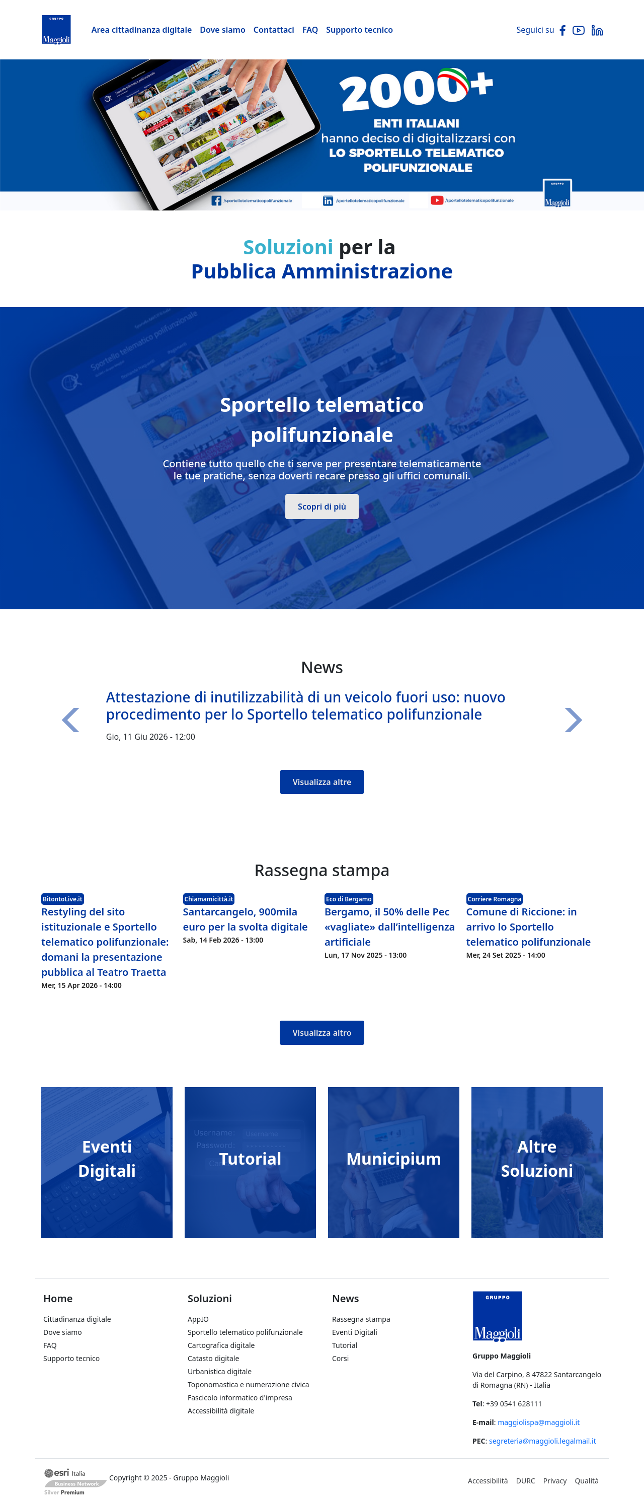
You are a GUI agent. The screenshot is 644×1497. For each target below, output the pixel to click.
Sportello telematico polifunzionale (245, 1332)
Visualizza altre (322, 782)
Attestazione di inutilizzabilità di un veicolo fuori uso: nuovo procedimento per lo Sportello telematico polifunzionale (306, 705)
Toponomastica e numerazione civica (248, 1384)
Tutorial (250, 1158)
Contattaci (274, 29)
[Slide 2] (331, 196)
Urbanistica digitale (220, 1371)
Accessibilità (488, 1480)
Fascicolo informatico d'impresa (240, 1397)
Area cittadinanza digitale (142, 29)
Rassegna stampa (361, 1319)
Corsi (340, 1358)
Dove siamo (223, 29)
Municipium (393, 1158)
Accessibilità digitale (221, 1410)
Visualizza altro (321, 1032)
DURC (525, 1480)
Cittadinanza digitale (77, 1319)
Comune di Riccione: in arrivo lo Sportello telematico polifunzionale (528, 927)
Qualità (587, 1480)
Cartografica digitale (221, 1345)
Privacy (555, 1480)
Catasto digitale (213, 1358)
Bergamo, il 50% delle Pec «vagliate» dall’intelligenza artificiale (390, 927)
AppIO (198, 1319)
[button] (73, 720)
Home (57, 1298)
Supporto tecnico (359, 29)
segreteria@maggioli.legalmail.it (542, 1441)
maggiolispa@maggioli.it (539, 1422)
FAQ (310, 29)
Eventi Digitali (354, 1332)
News (345, 1298)
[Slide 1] (312, 196)
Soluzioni (210, 1298)
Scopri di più (322, 506)
